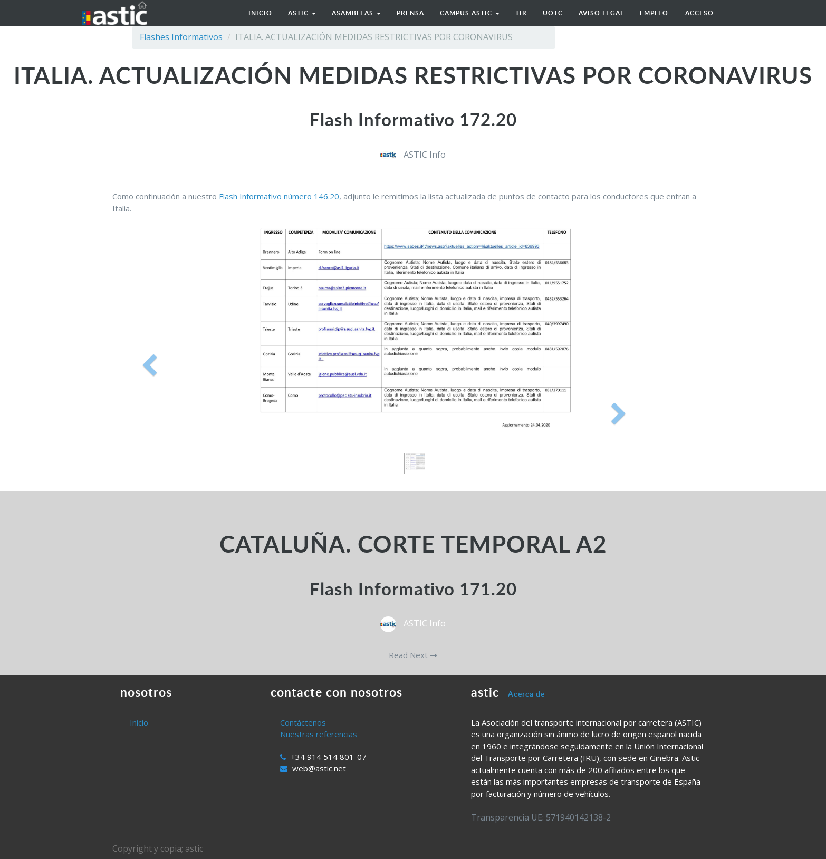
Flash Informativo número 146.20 (279, 196)
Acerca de (526, 694)
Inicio (139, 722)
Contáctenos (303, 722)
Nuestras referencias (318, 734)
